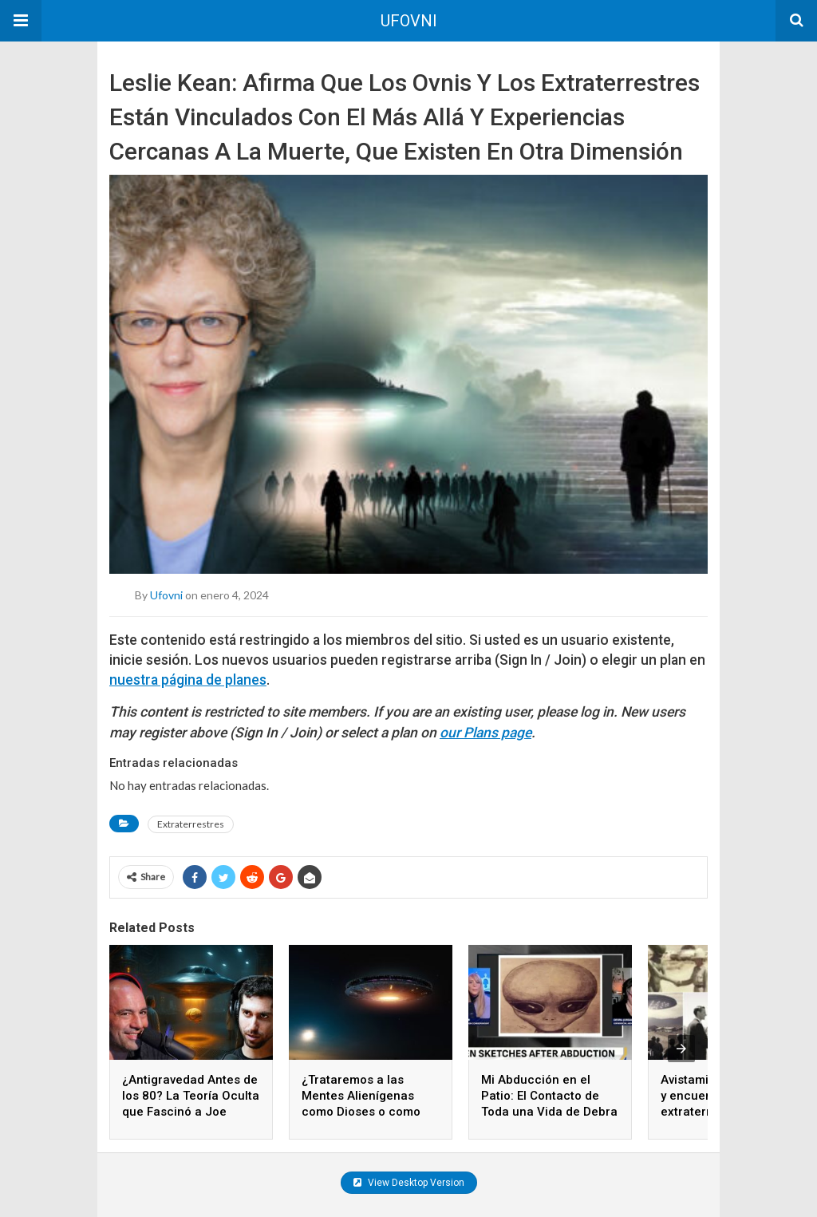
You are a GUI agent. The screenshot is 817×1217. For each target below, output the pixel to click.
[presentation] (681, 1048)
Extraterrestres (190, 824)
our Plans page (485, 733)
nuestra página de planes (187, 680)
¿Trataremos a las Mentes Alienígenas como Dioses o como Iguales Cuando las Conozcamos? (361, 1112)
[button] (20, 20)
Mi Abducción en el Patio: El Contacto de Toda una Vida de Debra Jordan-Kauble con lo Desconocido (549, 1112)
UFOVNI (409, 20)
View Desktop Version (408, 1182)
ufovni (166, 594)
